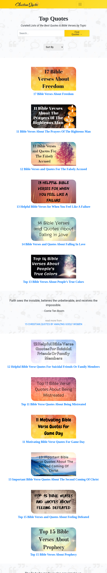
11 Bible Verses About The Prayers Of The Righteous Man (53, 131)
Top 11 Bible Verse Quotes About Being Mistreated (53, 404)
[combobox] (41, 33)
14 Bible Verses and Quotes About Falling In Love (53, 244)
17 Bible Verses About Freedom (53, 94)
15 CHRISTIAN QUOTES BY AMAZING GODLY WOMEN (53, 324)
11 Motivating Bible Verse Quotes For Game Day (53, 441)
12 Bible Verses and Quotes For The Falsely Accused (53, 169)
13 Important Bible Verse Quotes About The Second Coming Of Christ (53, 479)
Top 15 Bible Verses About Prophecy (53, 554)
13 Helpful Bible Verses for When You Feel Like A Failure (53, 206)
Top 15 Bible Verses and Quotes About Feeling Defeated (53, 517)
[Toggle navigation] (80, 4)
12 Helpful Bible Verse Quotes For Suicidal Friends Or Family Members (53, 366)
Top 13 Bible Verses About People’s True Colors (53, 281)
